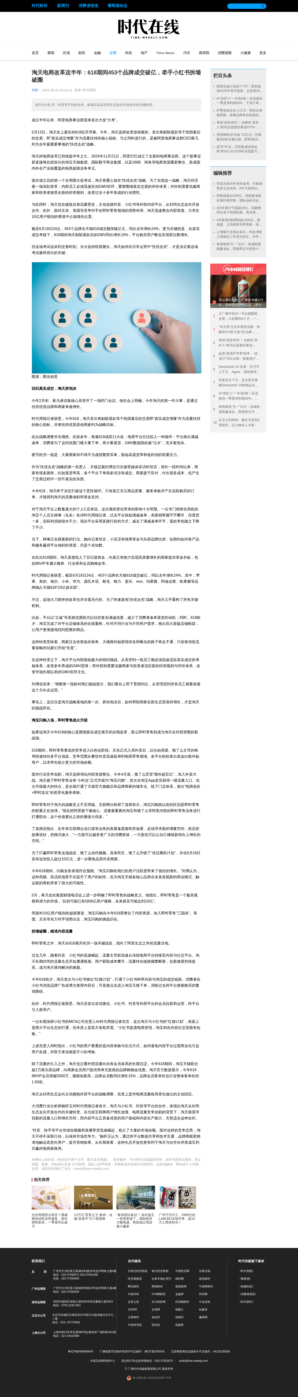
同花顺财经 (182, 1301)
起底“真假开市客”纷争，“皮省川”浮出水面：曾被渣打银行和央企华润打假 (236, 356)
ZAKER (132, 1309)
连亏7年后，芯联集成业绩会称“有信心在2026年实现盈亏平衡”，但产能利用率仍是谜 (239, 151)
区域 (66, 53)
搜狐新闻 (180, 1286)
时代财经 (39, 5)
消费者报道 (88, 5)
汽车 (186, 53)
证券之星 (133, 1301)
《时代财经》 (246, 1301)
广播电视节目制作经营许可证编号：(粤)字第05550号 (132, 1351)
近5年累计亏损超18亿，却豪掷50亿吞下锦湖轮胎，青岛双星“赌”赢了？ (239, 212)
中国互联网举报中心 (102, 1360)
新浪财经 (204, 1278)
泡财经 (179, 1317)
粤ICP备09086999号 (80, 1351)
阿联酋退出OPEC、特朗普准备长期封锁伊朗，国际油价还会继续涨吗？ (239, 200)
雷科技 (156, 1325)
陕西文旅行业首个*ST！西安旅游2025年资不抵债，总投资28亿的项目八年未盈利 (240, 90)
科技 (128, 53)
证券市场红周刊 (161, 1278)
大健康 (245, 53)
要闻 (50, 53)
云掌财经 (133, 1317)
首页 (35, 53)
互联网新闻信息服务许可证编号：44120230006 (200, 1351)
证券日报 (204, 1271)
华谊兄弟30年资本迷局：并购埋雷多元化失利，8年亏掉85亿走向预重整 (240, 188)
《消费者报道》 (248, 1294)
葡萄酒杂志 (117, 5)
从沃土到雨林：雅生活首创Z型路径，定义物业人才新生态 (236, 423)
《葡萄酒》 (245, 1278)
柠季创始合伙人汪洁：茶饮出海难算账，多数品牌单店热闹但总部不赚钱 (239, 114)
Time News (165, 53)
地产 (144, 53)
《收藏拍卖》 (246, 1286)
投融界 (179, 1325)
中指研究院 (135, 1325)
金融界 (179, 1294)
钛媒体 (203, 1309)
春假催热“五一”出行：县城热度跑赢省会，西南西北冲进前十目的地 (239, 248)
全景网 (156, 1309)
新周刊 (63, 5)
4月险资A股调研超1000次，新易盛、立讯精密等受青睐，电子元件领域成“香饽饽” (239, 224)
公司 (112, 53)
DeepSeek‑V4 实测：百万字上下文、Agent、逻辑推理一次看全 (236, 369)
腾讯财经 (133, 1286)
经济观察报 (135, 1278)
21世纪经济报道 (138, 1271)
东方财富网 (159, 1301)
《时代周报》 (246, 1271)
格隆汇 (179, 1309)
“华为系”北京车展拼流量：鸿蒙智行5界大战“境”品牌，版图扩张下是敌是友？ (236, 329)
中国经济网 (182, 1271)
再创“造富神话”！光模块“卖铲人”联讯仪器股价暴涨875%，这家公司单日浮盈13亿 (239, 127)
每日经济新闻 (160, 1271)
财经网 (179, 1278)
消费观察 (225, 53)
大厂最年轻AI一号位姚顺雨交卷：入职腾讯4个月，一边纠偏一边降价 (236, 316)
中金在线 (204, 1301)
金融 (97, 53)
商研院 (204, 53)
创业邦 (156, 1317)
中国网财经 (206, 1286)
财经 (81, 53)
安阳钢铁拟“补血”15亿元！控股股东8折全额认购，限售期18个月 (239, 139)
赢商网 (203, 1317)
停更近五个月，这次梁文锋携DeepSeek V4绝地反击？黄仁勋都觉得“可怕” (235, 383)
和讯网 (203, 1294)
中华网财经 (159, 1294)
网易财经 (157, 1286)
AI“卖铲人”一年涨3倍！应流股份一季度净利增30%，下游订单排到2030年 (240, 103)
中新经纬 (133, 1294)
